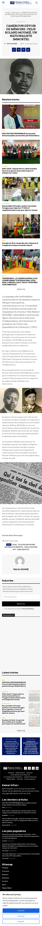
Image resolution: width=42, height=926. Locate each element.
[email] (21, 596)
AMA (3, 131)
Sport (4, 276)
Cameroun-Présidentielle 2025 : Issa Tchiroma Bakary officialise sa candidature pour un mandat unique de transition (20, 846)
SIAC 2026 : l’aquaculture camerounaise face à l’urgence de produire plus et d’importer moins (19, 171)
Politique (5, 851)
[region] (21, 908)
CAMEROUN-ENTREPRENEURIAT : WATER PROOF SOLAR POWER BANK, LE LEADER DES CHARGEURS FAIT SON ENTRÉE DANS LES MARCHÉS (31, 747)
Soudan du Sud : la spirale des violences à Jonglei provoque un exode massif (20, 244)
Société (4, 841)
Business (5, 166)
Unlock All (21, 604)
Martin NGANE (12, 44)
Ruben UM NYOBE (31, 547)
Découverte (16, 12)
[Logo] (21, 3)
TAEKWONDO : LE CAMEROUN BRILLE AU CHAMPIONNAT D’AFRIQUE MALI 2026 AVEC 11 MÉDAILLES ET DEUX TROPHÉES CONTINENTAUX (20, 281)
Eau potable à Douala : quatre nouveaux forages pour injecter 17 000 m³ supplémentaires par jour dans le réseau (19, 208)
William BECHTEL (23, 549)
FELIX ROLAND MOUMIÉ (26, 544)
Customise (21, 916)
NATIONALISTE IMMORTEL (14, 547)
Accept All (21, 910)
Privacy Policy (28, 609)
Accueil (7, 12)
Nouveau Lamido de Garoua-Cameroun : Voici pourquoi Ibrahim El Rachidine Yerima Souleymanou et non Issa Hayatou (20, 836)
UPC (14, 549)
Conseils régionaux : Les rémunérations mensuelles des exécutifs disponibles (21, 855)
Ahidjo (14, 544)
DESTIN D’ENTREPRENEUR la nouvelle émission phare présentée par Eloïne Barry (20, 134)
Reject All (21, 921)
